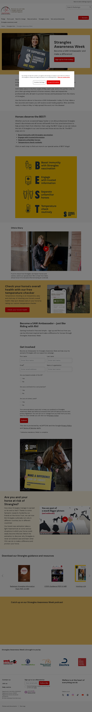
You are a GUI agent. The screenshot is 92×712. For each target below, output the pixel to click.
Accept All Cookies (53, 82)
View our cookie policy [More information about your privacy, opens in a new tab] (63, 77)
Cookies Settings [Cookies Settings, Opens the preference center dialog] (39, 82)
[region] (46, 79)
